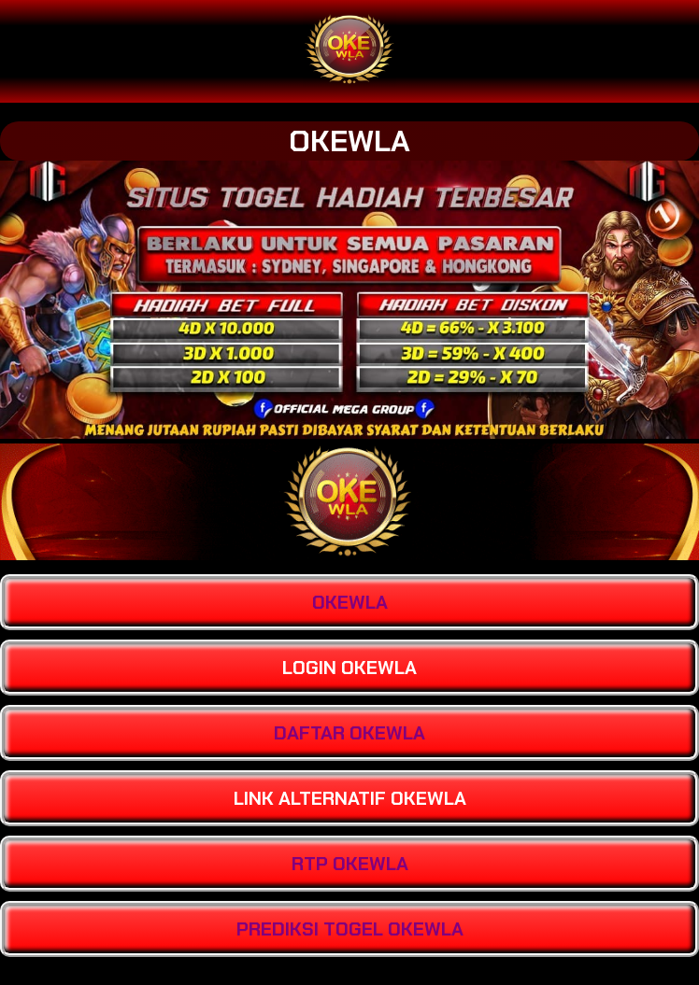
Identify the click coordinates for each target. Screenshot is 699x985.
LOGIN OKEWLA (349, 667)
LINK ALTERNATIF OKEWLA (350, 798)
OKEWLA (349, 141)
